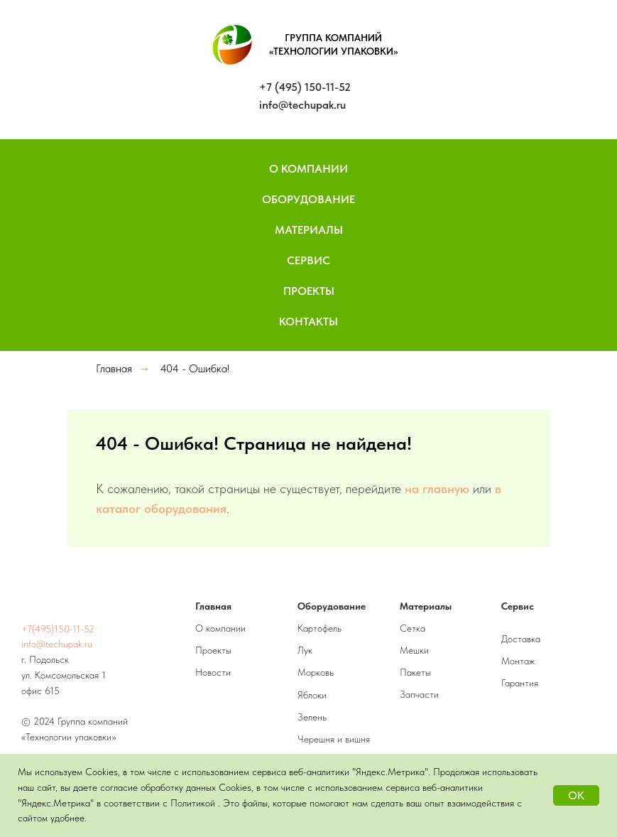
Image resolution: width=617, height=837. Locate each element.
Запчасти (419, 694)
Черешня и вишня (333, 739)
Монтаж (518, 660)
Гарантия (519, 682)
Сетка (412, 628)
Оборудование (308, 199)
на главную (437, 488)
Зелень (312, 717)
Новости (213, 672)
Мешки (414, 650)
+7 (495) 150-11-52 (305, 87)
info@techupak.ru (302, 105)
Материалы (309, 230)
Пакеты (415, 672)
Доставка (520, 638)
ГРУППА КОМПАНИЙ (333, 37)
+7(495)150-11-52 (57, 628)
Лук (304, 650)
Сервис (308, 260)
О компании (220, 628)
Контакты (308, 321)
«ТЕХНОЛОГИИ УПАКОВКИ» (333, 51)
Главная (114, 368)
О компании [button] (308, 169)
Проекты (308, 291)
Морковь (315, 672)
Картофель (319, 628)
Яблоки (312, 695)
